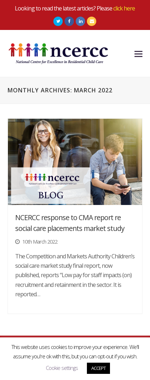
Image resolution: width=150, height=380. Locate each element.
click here (124, 8)
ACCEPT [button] (98, 368)
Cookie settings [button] (62, 367)
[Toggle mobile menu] (138, 53)
